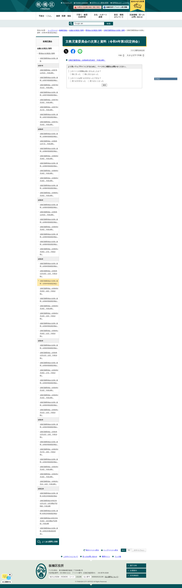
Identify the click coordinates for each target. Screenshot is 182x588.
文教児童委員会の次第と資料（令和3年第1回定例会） (49, 403)
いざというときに (88, 7)
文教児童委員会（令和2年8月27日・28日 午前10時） (49, 452)
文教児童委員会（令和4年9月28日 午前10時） (87, 60)
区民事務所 (134, 575)
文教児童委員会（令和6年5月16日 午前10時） (49, 172)
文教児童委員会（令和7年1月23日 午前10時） (49, 123)
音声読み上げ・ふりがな (120, 3)
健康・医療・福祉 (63, 16)
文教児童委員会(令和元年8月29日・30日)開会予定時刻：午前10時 (49, 520)
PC (129, 550)
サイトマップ (67, 3)
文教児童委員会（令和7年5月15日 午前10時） (49, 101)
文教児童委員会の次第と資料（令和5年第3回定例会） (49, 221)
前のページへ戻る (92, 550)
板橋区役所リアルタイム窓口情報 (116, 7)
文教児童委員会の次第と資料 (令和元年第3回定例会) (49, 512)
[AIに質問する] (6, 578)
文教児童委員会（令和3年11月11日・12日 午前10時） (48, 355)
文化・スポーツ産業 (100, 16)
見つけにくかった (97, 81)
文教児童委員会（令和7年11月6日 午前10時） (48, 71)
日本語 (157, 79)
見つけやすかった (79, 81)
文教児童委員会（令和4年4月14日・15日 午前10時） (49, 316)
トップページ (52, 30)
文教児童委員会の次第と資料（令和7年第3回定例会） (49, 79)
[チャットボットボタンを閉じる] (10, 575)
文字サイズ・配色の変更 (100, 3)
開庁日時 (133, 565)
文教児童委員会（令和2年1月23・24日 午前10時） (49, 483)
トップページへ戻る (110, 550)
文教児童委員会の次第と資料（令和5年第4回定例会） (49, 206)
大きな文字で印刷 (134, 55)
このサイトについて (70, 556)
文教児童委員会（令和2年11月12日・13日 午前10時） (48, 434)
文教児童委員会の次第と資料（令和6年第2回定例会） (49, 164)
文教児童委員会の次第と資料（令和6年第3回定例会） (49, 150)
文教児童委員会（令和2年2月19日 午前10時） (49, 475)
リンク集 (118, 556)
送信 (104, 85)
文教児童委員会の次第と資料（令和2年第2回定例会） (49, 460)
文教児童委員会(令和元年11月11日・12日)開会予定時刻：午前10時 (48, 503)
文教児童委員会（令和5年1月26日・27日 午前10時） (49, 251)
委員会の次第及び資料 (94, 30)
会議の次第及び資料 (76, 30)
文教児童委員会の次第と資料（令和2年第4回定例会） (49, 425)
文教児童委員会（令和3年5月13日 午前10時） (49, 389)
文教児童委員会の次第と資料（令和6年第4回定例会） (49, 135)
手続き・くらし (45, 16)
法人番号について (111, 577)
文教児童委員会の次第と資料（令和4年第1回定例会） (49, 324)
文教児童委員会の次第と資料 (114, 30)
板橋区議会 (63, 30)
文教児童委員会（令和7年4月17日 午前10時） (49, 108)
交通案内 (133, 570)
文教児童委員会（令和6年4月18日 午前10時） (49, 179)
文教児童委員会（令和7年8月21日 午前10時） (49, 86)
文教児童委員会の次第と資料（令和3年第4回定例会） (49, 346)
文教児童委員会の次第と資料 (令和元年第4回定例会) (49, 494)
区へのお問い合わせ (90, 556)
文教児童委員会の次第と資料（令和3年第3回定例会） (49, 364)
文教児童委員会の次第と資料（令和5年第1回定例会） (49, 243)
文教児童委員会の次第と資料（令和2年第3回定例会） (49, 443)
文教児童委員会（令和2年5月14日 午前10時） (49, 468)
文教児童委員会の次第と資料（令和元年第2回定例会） (49, 531)
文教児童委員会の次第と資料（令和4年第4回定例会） (49, 265)
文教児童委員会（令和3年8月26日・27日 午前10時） (49, 372)
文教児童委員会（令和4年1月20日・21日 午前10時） (49, 333)
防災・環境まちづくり (118, 16)
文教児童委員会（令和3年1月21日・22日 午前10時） (49, 412)
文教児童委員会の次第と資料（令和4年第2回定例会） (49, 300)
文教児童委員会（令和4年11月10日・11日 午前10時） (48, 273)
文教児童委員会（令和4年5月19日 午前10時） (49, 307)
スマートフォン (139, 550)
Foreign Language (82, 3)
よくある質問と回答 (50, 542)
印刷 (120, 55)
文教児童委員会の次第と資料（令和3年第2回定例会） (49, 381)
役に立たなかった (92, 74)
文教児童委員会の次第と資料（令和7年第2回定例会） (49, 93)
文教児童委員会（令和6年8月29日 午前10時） (49, 157)
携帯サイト (106, 556)
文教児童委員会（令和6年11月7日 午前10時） (48, 142)
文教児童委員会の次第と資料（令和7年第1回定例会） (49, 116)
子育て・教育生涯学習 (82, 16)
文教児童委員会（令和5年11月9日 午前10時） (48, 213)
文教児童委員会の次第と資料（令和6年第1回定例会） (49, 187)
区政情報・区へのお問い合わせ (137, 16)
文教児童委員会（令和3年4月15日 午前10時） (49, 396)
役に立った (76, 74)
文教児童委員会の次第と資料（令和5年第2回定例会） (49, 235)
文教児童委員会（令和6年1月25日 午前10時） (49, 194)
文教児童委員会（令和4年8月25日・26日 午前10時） (49, 291)
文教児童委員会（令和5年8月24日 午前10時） (49, 228)
